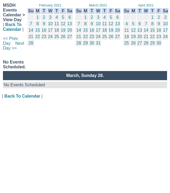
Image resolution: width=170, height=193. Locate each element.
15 (37, 30)
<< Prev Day (10, 41)
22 (37, 36)
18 (56, 30)
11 (56, 23)
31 (98, 43)
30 (92, 43)
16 (44, 30)
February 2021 (50, 5)
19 (63, 30)
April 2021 (146, 5)
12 (63, 23)
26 (63, 36)
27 (69, 36)
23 (44, 36)
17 (50, 30)
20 (69, 30)
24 (50, 36)
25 (56, 36)
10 (50, 23)
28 (31, 43)
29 (85, 43)
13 (69, 23)
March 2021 (98, 5)
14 (31, 30)
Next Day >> (13, 45)
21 (31, 36)
